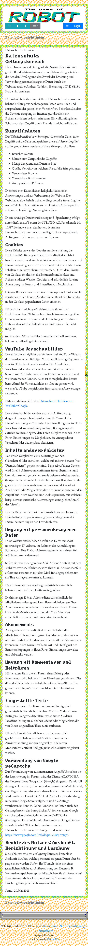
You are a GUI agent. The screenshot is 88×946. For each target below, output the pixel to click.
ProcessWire (53, 939)
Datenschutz (45, 931)
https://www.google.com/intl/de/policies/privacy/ (36, 835)
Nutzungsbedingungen (73, 926)
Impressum (50, 926)
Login (77, 26)
